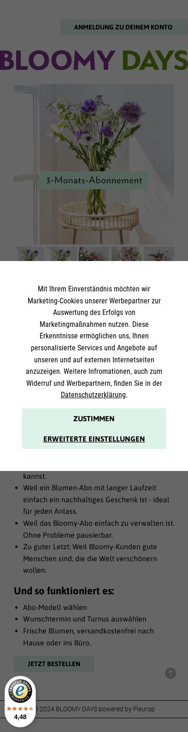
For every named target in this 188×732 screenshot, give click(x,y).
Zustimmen (94, 418)
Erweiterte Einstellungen (94, 439)
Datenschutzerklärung (93, 394)
